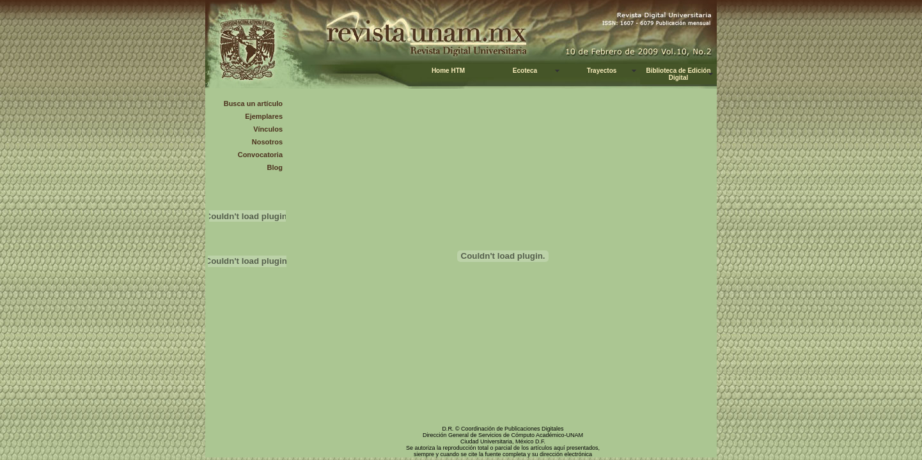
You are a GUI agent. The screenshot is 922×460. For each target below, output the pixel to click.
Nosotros (267, 142)
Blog (275, 167)
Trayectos (602, 70)
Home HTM (448, 70)
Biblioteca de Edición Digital (678, 74)
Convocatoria (260, 154)
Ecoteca (525, 70)
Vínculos (268, 129)
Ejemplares (264, 116)
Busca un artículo (253, 103)
